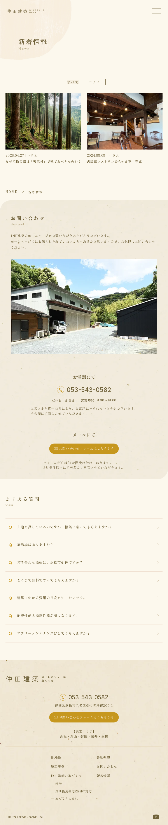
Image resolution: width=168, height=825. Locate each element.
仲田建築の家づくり (66, 775)
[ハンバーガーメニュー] (156, 11)
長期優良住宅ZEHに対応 (73, 791)
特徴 (58, 783)
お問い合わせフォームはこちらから (86, 448)
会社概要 (103, 757)
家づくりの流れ (66, 798)
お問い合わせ (106, 766)
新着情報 (35, 192)
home (11, 191)
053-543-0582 (88, 389)
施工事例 (58, 766)
